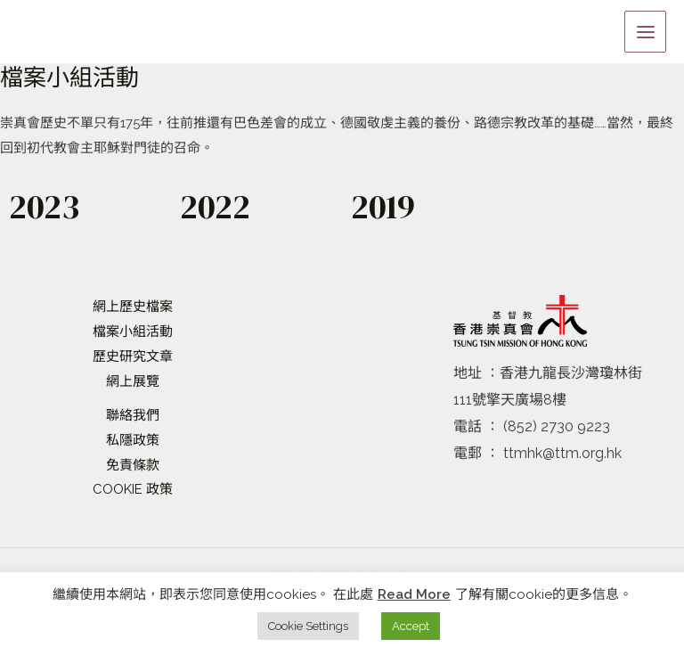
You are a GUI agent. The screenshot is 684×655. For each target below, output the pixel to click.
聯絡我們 (132, 415)
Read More (414, 594)
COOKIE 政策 (133, 489)
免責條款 (132, 465)
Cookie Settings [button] (308, 626)
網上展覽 (132, 381)
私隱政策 (132, 440)
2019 (385, 206)
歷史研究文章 (133, 356)
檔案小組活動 (133, 331)
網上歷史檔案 (133, 307)
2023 (47, 206)
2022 (218, 206)
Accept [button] (410, 626)
